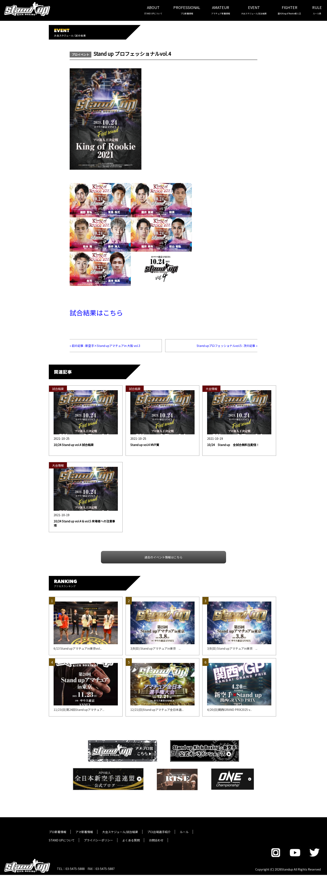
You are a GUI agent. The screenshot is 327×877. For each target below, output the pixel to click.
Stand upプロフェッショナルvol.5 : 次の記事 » (227, 346)
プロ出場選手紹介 (159, 832)
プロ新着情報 (57, 832)
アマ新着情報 (84, 832)
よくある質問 (131, 840)
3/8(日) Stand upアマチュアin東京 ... (155, 648)
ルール (184, 832)
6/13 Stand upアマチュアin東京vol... (78, 648)
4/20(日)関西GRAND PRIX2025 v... (229, 710)
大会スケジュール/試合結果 (120, 832)
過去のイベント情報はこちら (163, 557)
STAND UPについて (62, 840)
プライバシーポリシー (98, 840)
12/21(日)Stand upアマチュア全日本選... (157, 710)
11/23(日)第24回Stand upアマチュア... (79, 710)
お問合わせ (156, 840)
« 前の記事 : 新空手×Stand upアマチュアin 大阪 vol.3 (105, 346)
